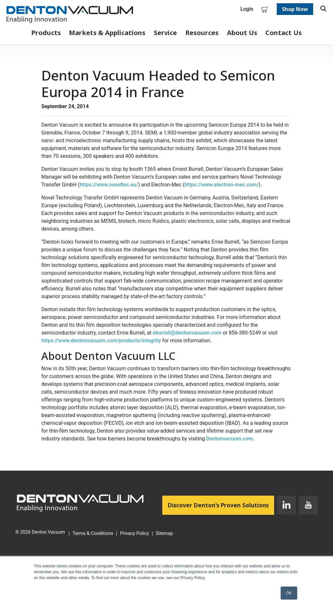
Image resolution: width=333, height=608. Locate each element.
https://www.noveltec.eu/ (109, 185)
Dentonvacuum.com (229, 439)
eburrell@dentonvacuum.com (187, 333)
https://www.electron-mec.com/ (222, 185)
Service (165, 32)
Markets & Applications (107, 32)
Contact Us (283, 32)
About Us (242, 32)
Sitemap (164, 533)
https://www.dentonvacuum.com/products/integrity (101, 340)
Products (46, 32)
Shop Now (295, 9)
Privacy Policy (134, 533)
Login (246, 9)
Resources (202, 32)
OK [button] (289, 593)
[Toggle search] (323, 9)
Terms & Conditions (93, 533)
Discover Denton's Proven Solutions (221, 504)
